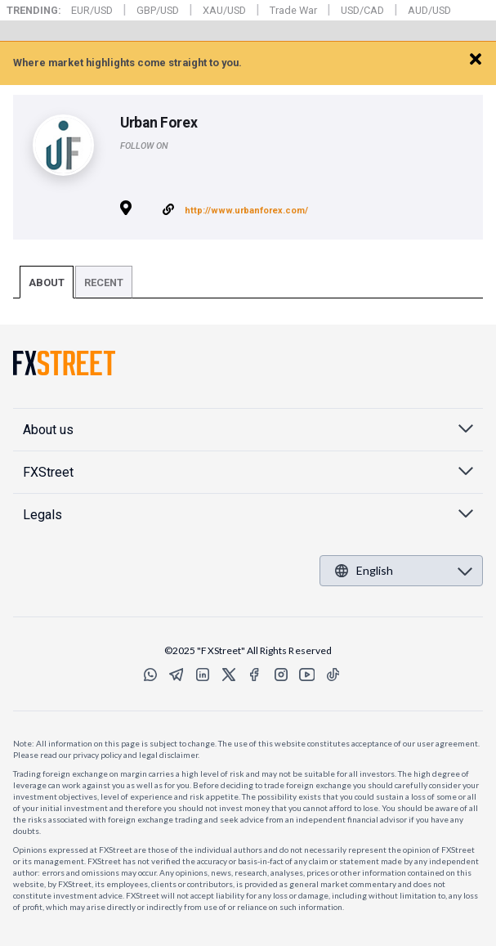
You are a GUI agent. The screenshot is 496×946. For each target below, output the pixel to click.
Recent (103, 282)
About (47, 282)
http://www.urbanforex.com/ (246, 210)
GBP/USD (157, 10)
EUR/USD (92, 10)
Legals (42, 514)
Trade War (293, 10)
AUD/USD (429, 10)
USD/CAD (362, 10)
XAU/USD (224, 10)
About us (48, 429)
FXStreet (59, 54)
